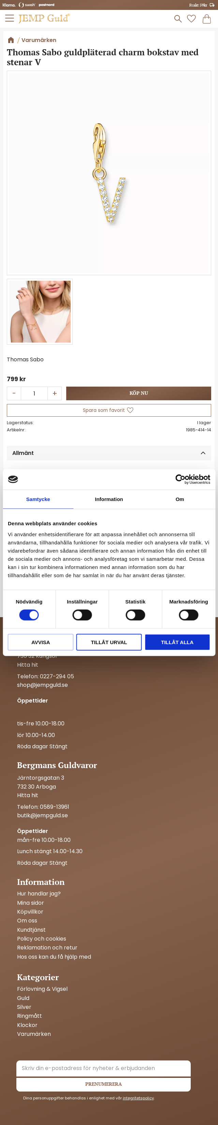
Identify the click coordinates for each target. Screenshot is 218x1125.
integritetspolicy (138, 1098)
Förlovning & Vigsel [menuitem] (42, 989)
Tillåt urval (109, 642)
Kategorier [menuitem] (38, 977)
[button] (10, 18)
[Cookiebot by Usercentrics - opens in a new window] (180, 479)
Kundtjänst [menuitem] (31, 930)
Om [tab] (180, 499)
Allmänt (23, 453)
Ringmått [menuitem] (29, 1016)
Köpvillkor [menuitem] (30, 912)
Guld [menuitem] (23, 998)
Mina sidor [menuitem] (30, 903)
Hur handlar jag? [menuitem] (39, 894)
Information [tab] (109, 499)
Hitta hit (27, 665)
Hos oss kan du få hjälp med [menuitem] (54, 957)
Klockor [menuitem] (27, 1025)
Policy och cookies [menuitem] (41, 939)
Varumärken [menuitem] (34, 1034)
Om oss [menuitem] (27, 921)
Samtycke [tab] (38, 499)
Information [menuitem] (40, 881)
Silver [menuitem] (24, 1007)
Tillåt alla (177, 642)
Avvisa (40, 642)
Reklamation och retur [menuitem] (47, 948)
